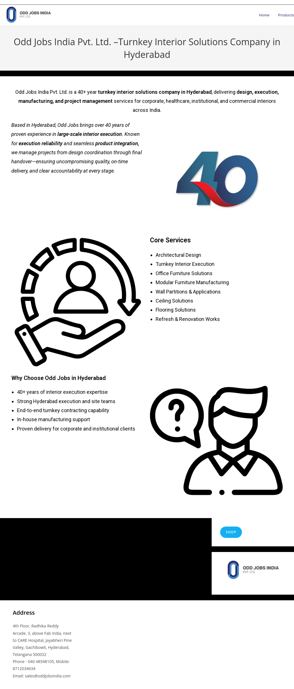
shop (231, 532)
